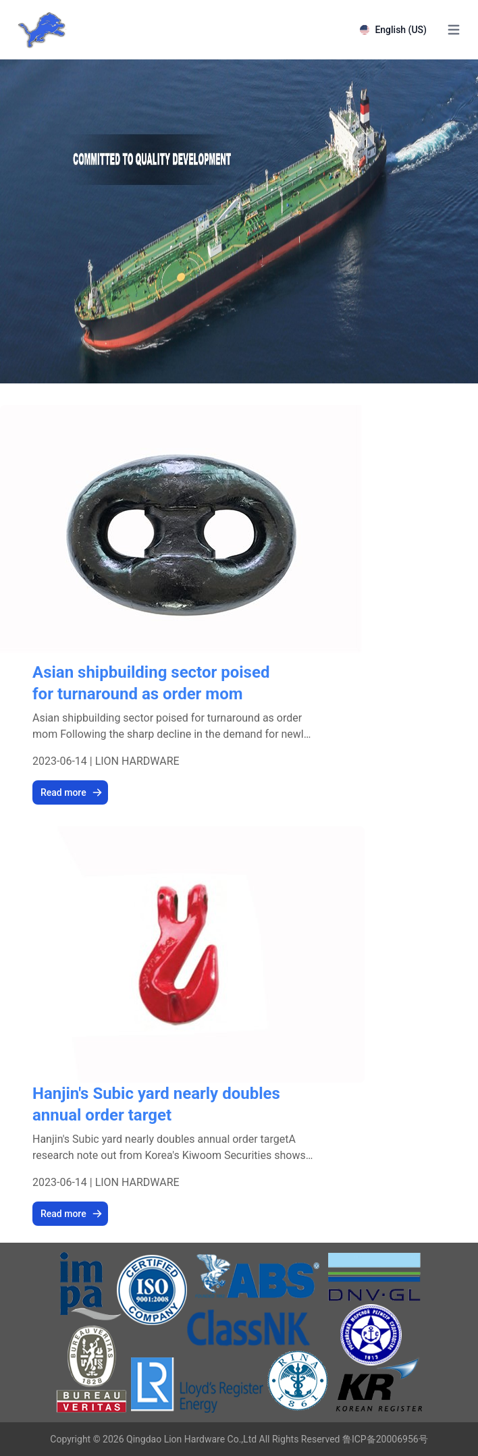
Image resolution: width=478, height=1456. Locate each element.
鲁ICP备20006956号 (385, 1439)
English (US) (393, 29)
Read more (72, 792)
